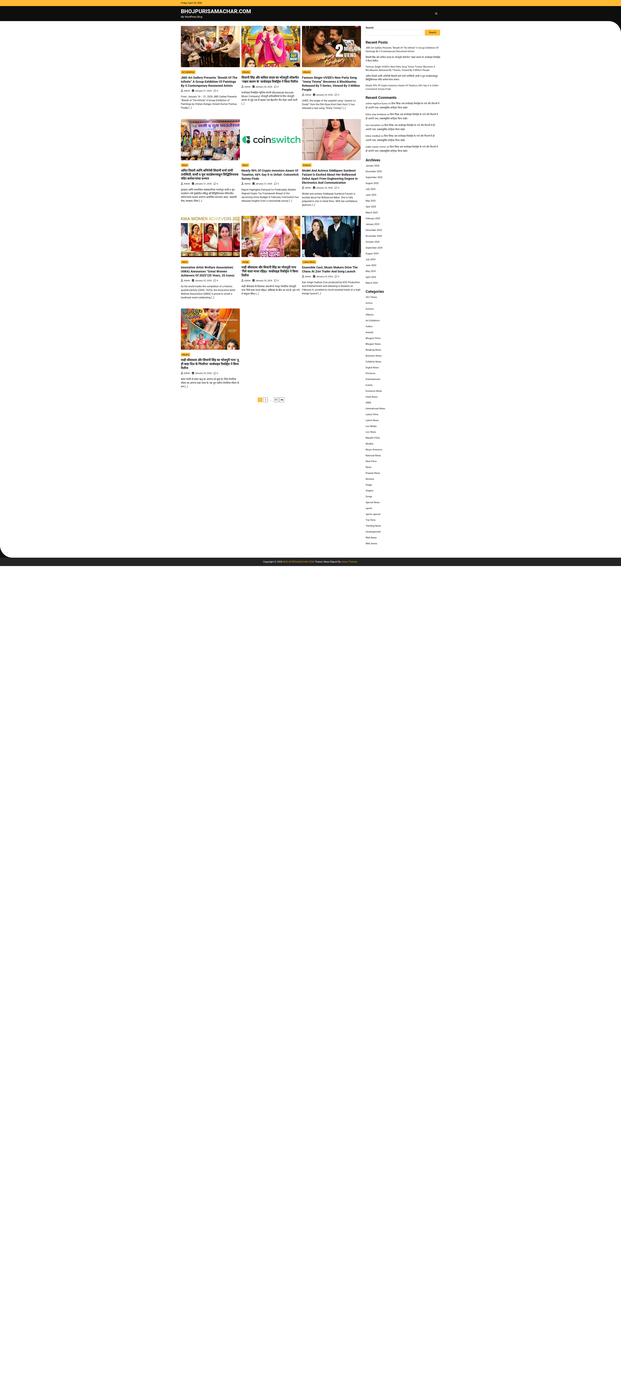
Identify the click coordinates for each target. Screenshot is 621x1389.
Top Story (371, 520)
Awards (369, 332)
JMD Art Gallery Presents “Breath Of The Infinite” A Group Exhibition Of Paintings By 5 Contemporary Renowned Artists (209, 82)
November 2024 (374, 236)
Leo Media (371, 426)
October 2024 (372, 241)
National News (373, 455)
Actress (306, 165)
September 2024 (374, 247)
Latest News (309, 262)
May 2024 (371, 271)
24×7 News (371, 297)
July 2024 (370, 259)
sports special (373, 514)
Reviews (370, 479)
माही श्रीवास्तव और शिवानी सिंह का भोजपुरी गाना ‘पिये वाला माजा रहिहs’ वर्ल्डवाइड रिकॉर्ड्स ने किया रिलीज (269, 271)
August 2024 (372, 253)
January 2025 (372, 224)
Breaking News (373, 349)
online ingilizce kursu (377, 103)
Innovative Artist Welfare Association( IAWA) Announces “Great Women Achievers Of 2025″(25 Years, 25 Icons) (207, 271)
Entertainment (373, 379)
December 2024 (374, 230)
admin (185, 91)
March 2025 (372, 212)
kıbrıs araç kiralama (376, 114)
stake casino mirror (376, 146)
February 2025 (373, 218)
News (184, 165)
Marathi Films (373, 437)
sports (369, 508)
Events (369, 385)
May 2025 (371, 200)
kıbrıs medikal (373, 136)
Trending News (373, 525)
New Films (371, 461)
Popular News (373, 473)
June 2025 (371, 194)
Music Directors (374, 449)
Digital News (372, 367)
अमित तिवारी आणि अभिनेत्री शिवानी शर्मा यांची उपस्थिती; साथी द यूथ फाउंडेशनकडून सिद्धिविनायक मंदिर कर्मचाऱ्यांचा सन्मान (209, 174)
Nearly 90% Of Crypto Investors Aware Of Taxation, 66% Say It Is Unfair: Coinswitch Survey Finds (270, 174)
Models (369, 443)
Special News (373, 502)
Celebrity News (373, 361)
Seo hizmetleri (373, 125)
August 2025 (372, 183)
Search (370, 27)
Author (369, 326)
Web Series (371, 543)
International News (375, 408)
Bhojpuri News (373, 344)
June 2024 (371, 265)
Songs (246, 262)
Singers (369, 490)
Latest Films (372, 414)
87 (276, 399)
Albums (246, 72)
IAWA (368, 402)
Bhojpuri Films (373, 338)
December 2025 (374, 171)
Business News (374, 355)
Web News (371, 537)
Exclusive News (374, 391)
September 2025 (374, 177)
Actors (369, 303)
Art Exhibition (188, 72)
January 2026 (372, 165)
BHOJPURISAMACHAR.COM (216, 11)
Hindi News (372, 397)
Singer (369, 484)
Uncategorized (373, 531)
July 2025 (370, 189)
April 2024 (371, 277)
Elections (370, 373)
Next (281, 400)
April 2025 (371, 206)
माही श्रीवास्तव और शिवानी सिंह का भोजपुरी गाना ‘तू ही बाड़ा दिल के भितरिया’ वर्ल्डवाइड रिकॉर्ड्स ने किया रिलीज (210, 364)
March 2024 (372, 282)
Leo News (371, 432)
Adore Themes (349, 561)
